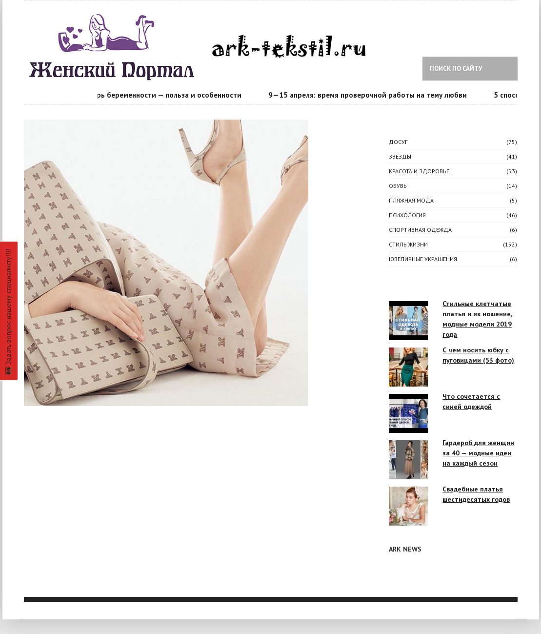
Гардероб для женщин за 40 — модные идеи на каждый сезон (478, 453)
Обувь (398, 185)
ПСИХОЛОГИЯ (407, 215)
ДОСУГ (398, 141)
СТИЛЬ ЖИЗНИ (408, 244)
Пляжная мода (411, 200)
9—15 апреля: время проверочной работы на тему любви (369, 95)
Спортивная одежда (420, 229)
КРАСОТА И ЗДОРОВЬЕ (419, 171)
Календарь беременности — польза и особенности (156, 95)
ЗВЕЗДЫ (400, 156)
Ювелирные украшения (423, 259)
